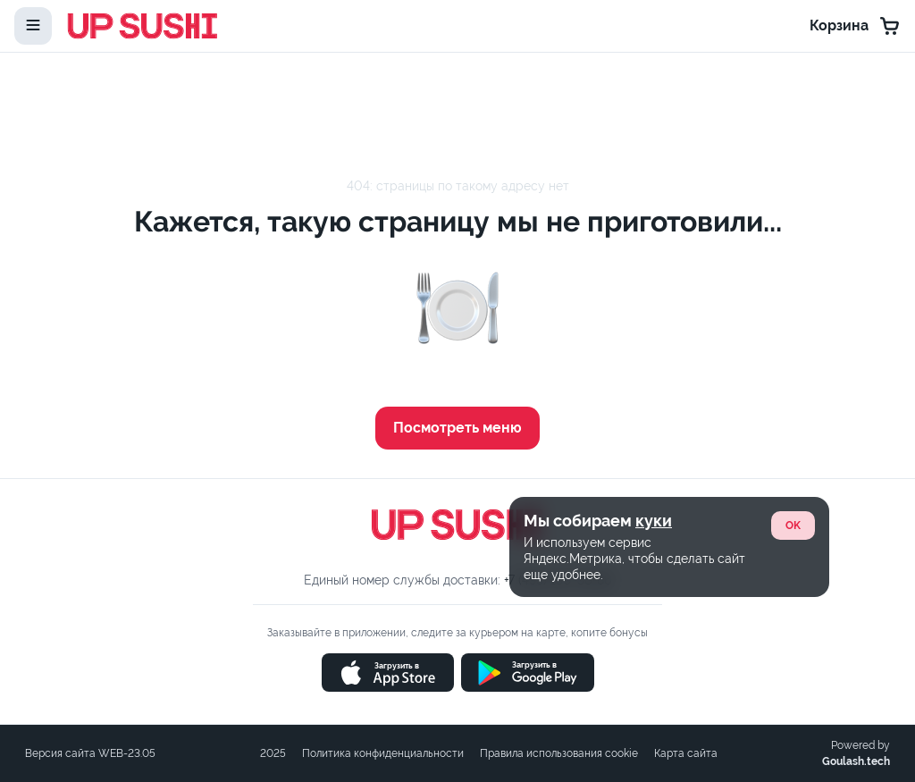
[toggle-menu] (33, 26)
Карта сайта (686, 753)
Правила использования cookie (559, 753)
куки (653, 520)
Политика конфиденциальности (383, 753)
